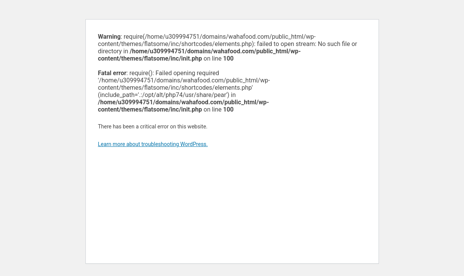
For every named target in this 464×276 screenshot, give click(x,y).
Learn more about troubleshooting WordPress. (153, 144)
